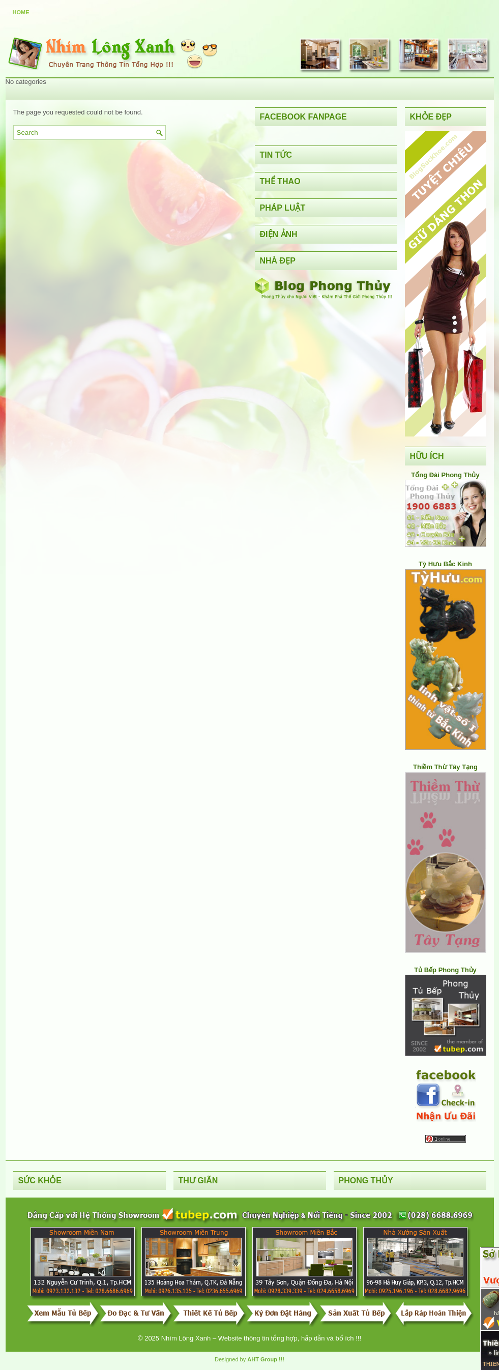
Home (21, 12)
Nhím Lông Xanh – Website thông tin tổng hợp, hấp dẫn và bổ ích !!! (261, 1338)
